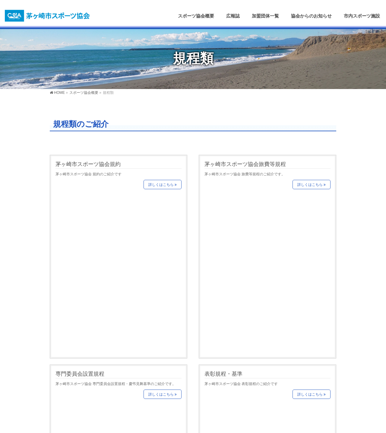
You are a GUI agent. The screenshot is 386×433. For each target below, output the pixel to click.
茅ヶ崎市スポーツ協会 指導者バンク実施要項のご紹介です (102, 313)
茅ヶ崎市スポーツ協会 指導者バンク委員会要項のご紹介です (253, 267)
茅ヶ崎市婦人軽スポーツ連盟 (82, 384)
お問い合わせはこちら (288, 385)
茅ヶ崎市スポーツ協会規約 (88, 164)
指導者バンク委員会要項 (234, 257)
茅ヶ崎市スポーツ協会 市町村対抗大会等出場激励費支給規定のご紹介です (264, 313)
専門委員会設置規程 (79, 210)
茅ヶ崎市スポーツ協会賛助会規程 (96, 257)
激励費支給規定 (223, 303)
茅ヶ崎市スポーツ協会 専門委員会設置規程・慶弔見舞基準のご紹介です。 (115, 220)
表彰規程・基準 (223, 210)
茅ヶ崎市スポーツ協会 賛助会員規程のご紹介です (95, 267)
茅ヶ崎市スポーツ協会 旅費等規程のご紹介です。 (244, 174)
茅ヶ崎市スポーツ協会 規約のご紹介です (88, 174)
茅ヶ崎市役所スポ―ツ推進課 (82, 369)
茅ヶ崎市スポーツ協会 (184, 424)
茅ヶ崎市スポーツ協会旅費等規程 (245, 164)
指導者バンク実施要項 (82, 303)
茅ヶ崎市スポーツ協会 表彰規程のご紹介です (241, 220)
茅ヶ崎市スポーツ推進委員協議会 (86, 398)
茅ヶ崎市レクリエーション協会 (84, 376)
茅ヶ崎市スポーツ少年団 (78, 391)
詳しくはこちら (161, 185)
